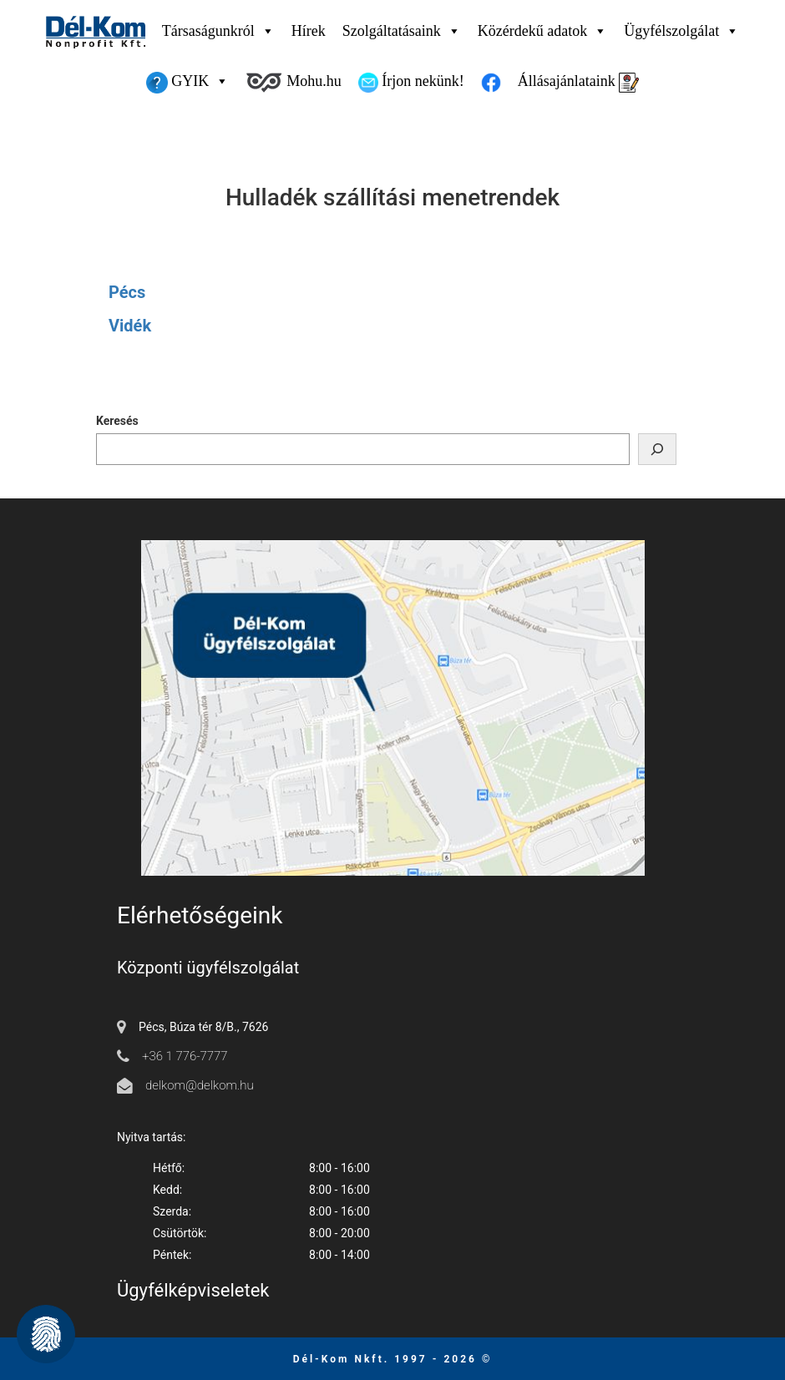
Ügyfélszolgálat (681, 31)
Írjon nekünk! (411, 83)
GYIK (188, 81)
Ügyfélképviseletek (193, 1290)
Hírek (308, 31)
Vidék (130, 326)
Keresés (117, 420)
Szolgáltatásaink (401, 31)
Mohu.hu (293, 83)
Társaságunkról (218, 31)
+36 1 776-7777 (185, 1056)
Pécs (127, 292)
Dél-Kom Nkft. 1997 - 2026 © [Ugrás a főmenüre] (393, 1359)
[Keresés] (657, 449)
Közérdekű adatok (542, 31)
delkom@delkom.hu (199, 1085)
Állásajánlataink (578, 83)
